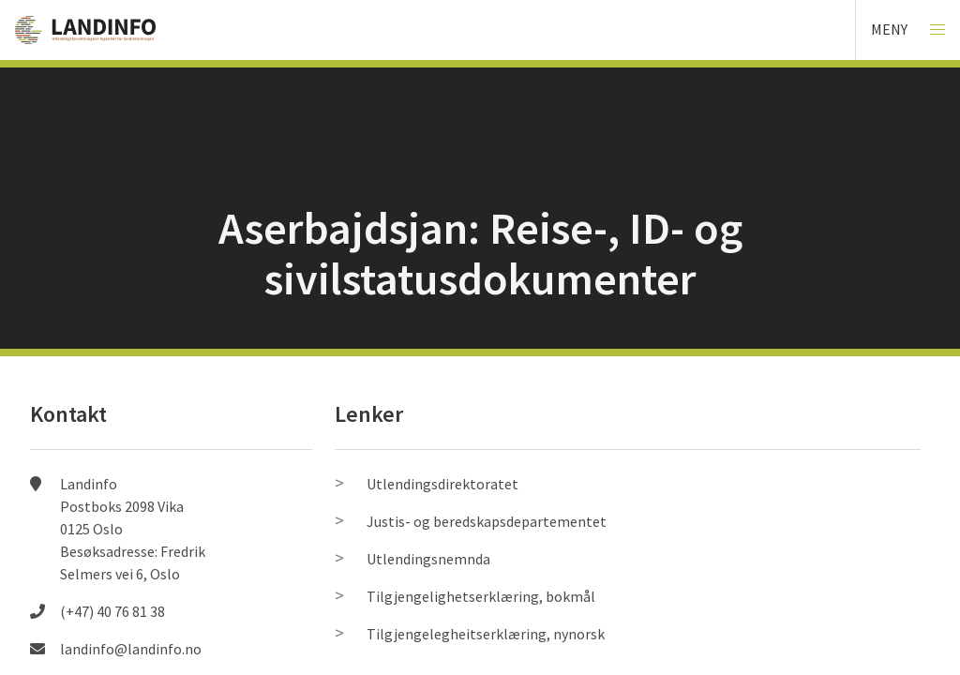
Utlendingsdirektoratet (442, 483)
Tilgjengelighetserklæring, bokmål (481, 596)
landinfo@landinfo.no (131, 648)
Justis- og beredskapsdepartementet (487, 521)
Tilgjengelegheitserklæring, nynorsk (486, 633)
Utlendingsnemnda (428, 558)
